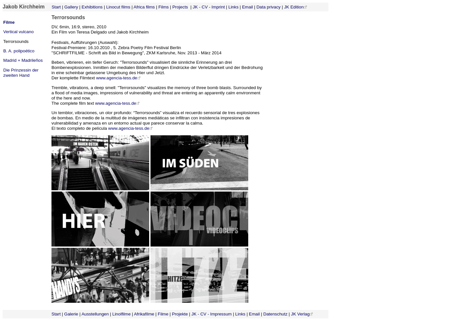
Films (163, 7)
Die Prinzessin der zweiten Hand (20, 73)
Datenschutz (275, 314)
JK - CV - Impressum (212, 314)
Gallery (71, 7)
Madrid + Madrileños (23, 60)
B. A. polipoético (19, 50)
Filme (9, 22)
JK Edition (294, 7)
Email (247, 7)
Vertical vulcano (18, 31)
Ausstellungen (95, 314)
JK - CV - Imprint (209, 7)
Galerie (71, 314)
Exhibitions (92, 7)
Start (55, 7)
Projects (180, 7)
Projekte (180, 314)
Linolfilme (121, 314)
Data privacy (268, 7)
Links (233, 7)
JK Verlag (300, 314)
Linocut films (118, 7)
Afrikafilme (144, 314)
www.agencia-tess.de (118, 77)
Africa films (144, 7)
